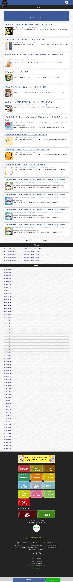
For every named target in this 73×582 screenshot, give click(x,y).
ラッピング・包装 (27, 27)
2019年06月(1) (7, 397)
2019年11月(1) (7, 385)
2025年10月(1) (7, 272)
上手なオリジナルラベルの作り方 (50, 547)
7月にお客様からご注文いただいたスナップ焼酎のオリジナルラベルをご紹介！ (35, 225)
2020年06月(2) (7, 376)
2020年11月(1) (7, 364)
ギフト (33, 27)
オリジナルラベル (56, 122)
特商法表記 (49, 545)
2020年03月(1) (7, 379)
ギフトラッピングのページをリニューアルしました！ (25, 39)
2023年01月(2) (7, 323)
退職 (57, 182)
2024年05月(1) (7, 299)
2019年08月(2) (7, 391)
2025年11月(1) (7, 269)
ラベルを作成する (33, 542)
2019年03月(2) (7, 406)
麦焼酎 (32, 105)
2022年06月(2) (7, 335)
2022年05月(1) (7, 338)
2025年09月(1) (7, 275)
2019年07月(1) (7, 394)
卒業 (46, 182)
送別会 (60, 182)
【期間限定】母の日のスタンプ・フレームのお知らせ (25, 165)
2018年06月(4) (7, 421)
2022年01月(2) (7, 341)
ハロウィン (39, 152)
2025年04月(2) (7, 290)
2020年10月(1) (7, 367)
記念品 (23, 125)
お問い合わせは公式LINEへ (36, 568)
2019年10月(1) (7, 388)
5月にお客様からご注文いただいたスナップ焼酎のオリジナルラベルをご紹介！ (35, 195)
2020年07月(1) (7, 373)
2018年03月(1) (7, 427)
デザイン (39, 75)
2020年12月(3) (7, 361)
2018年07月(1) (7, 418)
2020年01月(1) (7, 382)
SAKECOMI (39, 549)
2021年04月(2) (7, 350)
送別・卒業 (41, 182)
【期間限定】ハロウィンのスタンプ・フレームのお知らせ (27, 150)
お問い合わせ (32, 549)
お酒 (62, 185)
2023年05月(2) (7, 314)
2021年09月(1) (7, 344)
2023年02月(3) (7, 320)
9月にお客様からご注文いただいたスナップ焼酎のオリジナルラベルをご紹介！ (22, 251)
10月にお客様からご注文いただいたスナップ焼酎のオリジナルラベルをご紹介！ (23, 248)
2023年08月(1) (7, 311)
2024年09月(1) (7, 293)
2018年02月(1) (7, 430)
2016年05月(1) (7, 448)
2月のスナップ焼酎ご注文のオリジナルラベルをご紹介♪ (26, 87)
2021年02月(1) (7, 355)
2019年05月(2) (7, 400)
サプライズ (54, 185)
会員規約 (55, 545)
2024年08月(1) (7, 296)
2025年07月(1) (7, 281)
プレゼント (26, 42)
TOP (18, 542)
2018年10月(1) (7, 409)
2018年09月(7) (7, 412)
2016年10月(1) (7, 442)
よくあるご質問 (42, 542)
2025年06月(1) (7, 284)
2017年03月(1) (7, 436)
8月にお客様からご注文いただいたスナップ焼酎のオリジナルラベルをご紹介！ (22, 254)
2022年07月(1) (7, 332)
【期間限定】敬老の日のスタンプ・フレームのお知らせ (26, 135)
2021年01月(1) (7, 358)
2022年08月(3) (7, 329)
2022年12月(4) (7, 326)
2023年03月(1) (7, 317)
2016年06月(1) (7, 445)
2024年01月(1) (7, 302)
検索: (27, 240)
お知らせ (22, 42)
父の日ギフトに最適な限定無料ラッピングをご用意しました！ (28, 24)
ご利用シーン (26, 545)
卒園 (54, 182)
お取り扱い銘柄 (18, 545)
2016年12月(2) (7, 439)
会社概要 (16, 547)
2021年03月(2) (7, 353)
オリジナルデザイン (41, 60)
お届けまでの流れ (35, 545)
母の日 (28, 167)
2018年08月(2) (7, 415)
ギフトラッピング (51, 542)
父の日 (21, 27)
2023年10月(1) (7, 308)
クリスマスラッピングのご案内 (16, 72)
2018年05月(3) (7, 424)
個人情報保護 (23, 547)
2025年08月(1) (7, 278)
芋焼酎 (28, 105)
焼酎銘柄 (24, 105)
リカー (58, 185)
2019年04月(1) (7, 403)
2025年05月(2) (7, 287)
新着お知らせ (30, 547)
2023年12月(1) (7, 305)
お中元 (21, 230)
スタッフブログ (38, 547)
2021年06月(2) (7, 347)
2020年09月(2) (7, 370)
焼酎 (21, 60)
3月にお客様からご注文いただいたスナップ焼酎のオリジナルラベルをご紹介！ (35, 180)
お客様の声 (18, 125)
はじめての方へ (24, 542)
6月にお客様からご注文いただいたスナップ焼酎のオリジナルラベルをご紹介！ (35, 210)
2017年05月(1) (7, 433)
